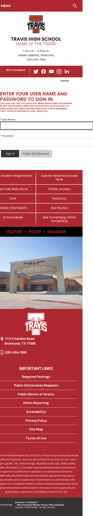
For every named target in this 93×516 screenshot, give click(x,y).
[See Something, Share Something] (59, 219)
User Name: (8, 119)
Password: (7, 136)
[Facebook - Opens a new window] (43, 71)
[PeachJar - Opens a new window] (59, 198)
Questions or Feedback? (26, 502)
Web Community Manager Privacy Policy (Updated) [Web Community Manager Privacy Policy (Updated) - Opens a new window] (40, 505)
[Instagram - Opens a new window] (59, 71)
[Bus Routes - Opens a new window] (59, 208)
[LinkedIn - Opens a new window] (67, 71)
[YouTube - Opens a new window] (51, 71)
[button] (75, 6)
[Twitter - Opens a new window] (36, 71)
